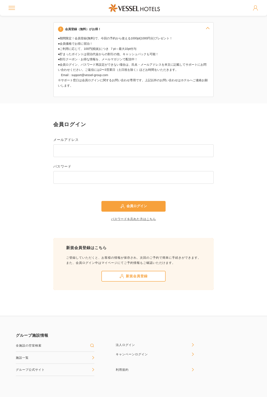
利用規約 (155, 369)
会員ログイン (133, 206)
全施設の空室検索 (55, 345)
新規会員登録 (133, 276)
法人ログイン (155, 345)
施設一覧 (55, 358)
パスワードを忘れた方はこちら (133, 219)
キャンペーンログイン (155, 354)
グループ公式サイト (55, 369)
